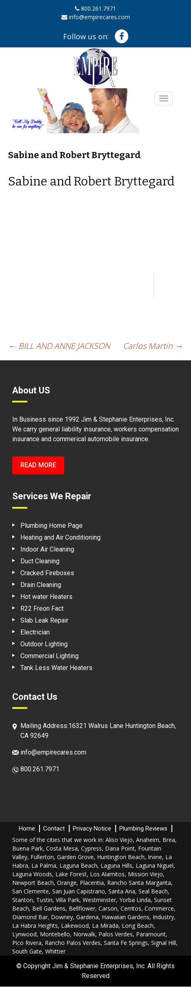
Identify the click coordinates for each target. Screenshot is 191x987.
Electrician (35, 632)
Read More (38, 465)
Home (27, 828)
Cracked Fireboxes (47, 573)
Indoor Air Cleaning (47, 549)
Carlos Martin (153, 345)
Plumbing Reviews (143, 828)
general (49, 429)
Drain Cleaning (40, 585)
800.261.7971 (95, 8)
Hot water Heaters (46, 597)
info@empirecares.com (95, 17)
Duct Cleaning (39, 561)
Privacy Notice (92, 828)
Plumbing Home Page (51, 525)
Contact (54, 828)
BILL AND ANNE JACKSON (59, 345)
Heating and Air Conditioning (60, 537)
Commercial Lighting (49, 656)
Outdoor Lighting (44, 644)
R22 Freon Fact (42, 608)
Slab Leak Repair (44, 620)
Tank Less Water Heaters (56, 668)
